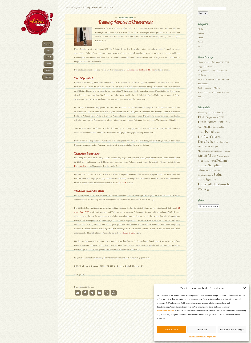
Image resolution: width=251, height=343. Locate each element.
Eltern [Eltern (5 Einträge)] (207, 126)
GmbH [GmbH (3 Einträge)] (224, 127)
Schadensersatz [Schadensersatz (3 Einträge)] (205, 170)
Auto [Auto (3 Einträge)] (214, 112)
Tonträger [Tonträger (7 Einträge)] (205, 179)
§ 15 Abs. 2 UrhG (128, 233)
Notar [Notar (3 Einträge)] (200, 161)
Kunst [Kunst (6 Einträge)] (218, 137)
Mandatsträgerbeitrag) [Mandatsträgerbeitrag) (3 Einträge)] (208, 151)
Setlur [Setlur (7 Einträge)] (218, 174)
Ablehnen (202, 329)
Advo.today (121, 183)
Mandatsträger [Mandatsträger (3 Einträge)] (211, 146)
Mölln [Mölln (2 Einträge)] (221, 156)
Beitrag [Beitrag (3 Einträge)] (220, 112)
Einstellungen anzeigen (231, 329)
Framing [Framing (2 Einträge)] (214, 127)
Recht (49, 51)
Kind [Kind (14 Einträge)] (209, 131)
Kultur (48, 64)
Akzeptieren (171, 329)
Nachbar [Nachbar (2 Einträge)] (226, 156)
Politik (48, 57)
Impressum (211, 337)
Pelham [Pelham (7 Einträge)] (221, 160)
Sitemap (48, 77)
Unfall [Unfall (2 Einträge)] (214, 180)
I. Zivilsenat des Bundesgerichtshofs (140, 70)
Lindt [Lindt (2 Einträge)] (228, 142)
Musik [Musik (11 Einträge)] (213, 155)
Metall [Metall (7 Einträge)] (202, 156)
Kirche (48, 70)
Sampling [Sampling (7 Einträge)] (214, 165)
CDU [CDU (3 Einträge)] (221, 117)
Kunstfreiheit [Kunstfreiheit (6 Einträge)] (206, 141)
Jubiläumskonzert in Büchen (209, 88)
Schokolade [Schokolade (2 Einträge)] (216, 170)
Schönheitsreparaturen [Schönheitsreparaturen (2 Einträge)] (205, 175)
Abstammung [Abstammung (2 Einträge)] (202, 113)
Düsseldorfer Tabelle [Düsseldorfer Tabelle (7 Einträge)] (212, 122)
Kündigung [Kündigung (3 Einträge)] (221, 142)
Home (67, 7)
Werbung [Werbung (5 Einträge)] (203, 189)
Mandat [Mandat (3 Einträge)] (201, 146)
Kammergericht (80, 166)
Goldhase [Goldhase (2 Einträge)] (201, 132)
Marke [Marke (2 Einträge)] (220, 151)
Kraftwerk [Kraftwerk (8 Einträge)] (205, 137)
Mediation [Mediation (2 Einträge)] (226, 151)
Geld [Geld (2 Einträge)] (219, 127)
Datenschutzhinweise (197, 337)
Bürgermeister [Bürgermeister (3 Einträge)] (212, 117)
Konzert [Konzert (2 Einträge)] (217, 132)
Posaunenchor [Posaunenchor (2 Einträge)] (203, 166)
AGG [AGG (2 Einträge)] (209, 113)
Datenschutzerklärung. (165, 311)
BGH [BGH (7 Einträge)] (201, 117)
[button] (244, 288)
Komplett (47, 44)
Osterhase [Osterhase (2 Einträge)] (206, 161)
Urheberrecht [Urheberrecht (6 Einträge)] (221, 184)
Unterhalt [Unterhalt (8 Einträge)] (205, 184)
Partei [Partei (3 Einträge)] (213, 161)
